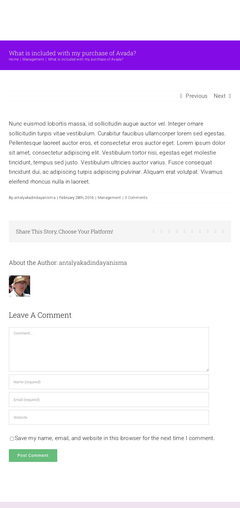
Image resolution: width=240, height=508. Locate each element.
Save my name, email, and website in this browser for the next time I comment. (115, 438)
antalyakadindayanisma (34, 197)
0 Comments (136, 197)
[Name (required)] (109, 381)
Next (220, 95)
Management (109, 197)
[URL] (109, 417)
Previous (197, 95)
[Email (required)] (109, 399)
